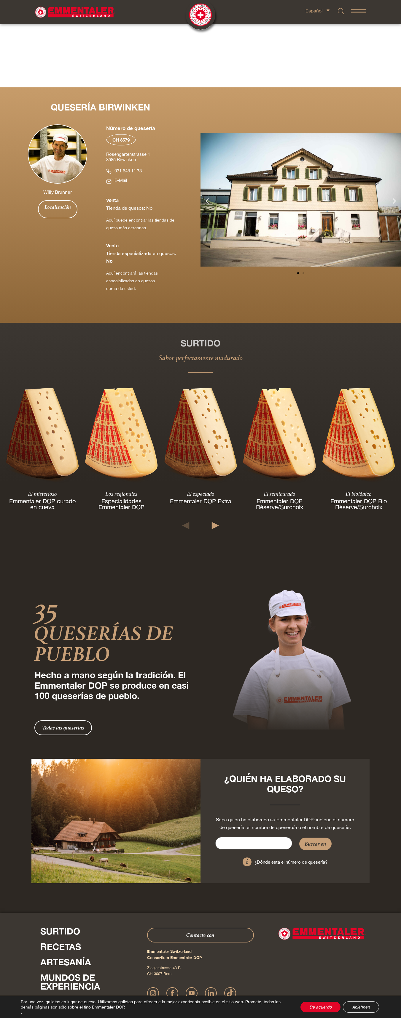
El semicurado (279, 431)
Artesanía (65, 899)
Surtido (60, 868)
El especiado (200, 431)
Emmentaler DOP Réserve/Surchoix (279, 441)
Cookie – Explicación (286, 987)
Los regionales (122, 431)
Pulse (46, 966)
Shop (52, 954)
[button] (207, 137)
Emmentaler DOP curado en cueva (42, 441)
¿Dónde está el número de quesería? (290, 798)
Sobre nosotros (82, 938)
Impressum (145, 987)
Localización (57, 144)
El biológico (359, 431)
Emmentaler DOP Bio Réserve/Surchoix (358, 441)
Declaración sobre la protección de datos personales (198, 987)
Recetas (60, 883)
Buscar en (315, 780)
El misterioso (42, 431)
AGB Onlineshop (254, 987)
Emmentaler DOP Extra (200, 438)
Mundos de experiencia (70, 919)
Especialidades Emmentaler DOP (121, 441)
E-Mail (120, 117)
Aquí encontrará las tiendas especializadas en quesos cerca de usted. (132, 218)
